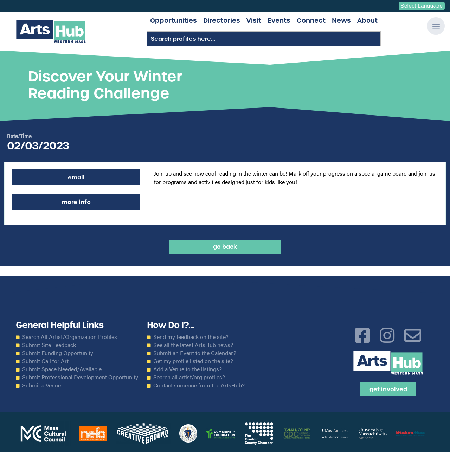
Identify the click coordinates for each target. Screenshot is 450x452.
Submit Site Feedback (49, 345)
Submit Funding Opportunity (57, 353)
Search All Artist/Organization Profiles (69, 337)
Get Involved (388, 389)
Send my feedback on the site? (191, 337)
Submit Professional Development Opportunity (80, 377)
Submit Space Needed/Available (62, 369)
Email (76, 177)
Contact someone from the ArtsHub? (199, 385)
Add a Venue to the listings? (187, 369)
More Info (76, 202)
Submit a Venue (41, 385)
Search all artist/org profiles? (189, 377)
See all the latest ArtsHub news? (193, 345)
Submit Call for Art (45, 361)
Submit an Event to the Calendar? (194, 353)
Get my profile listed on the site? (193, 361)
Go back (225, 246)
